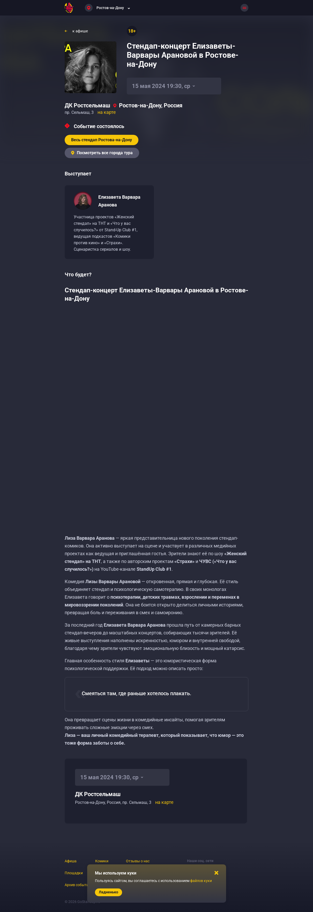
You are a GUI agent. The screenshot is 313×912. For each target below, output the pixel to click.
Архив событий (78, 885)
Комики (101, 861)
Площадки (74, 873)
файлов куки (201, 881)
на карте (107, 112)
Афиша (71, 861)
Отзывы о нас (138, 861)
